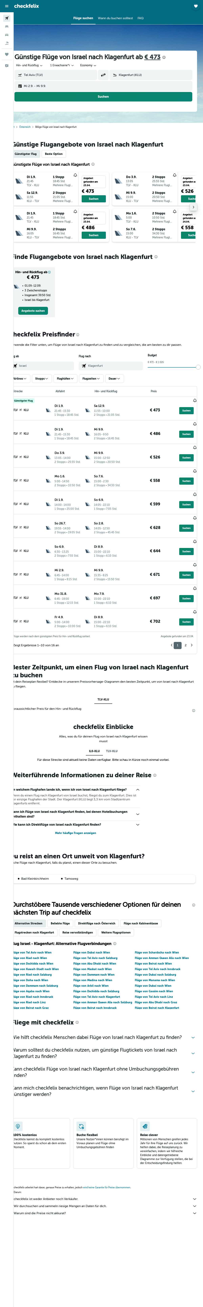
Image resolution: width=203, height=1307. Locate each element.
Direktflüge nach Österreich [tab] (106, 900)
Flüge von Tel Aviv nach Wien (41, 929)
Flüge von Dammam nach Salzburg (45, 962)
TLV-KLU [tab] (108, 671)
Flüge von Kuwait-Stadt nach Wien (45, 946)
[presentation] (174, 57)
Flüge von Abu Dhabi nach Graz (159, 979)
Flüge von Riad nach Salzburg (42, 951)
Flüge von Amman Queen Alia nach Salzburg (103, 981)
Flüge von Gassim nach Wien (157, 968)
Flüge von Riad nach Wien (39, 934)
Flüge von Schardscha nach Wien (160, 929)
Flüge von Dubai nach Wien (98, 929)
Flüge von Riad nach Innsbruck (42, 973)
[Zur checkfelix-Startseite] (26, 6)
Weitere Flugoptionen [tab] (126, 909)
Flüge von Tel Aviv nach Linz (157, 973)
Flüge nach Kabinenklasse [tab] (151, 900)
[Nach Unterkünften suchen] (7, 26)
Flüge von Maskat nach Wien (99, 946)
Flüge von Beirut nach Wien (156, 940)
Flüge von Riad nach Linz (39, 979)
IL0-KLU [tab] (99, 723)
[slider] (198, 371)
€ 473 (162, 57)
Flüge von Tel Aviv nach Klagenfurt (103, 973)
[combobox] (98, 65)
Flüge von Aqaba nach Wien (40, 968)
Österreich (34, 127)
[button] (6, 6)
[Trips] (7, 54)
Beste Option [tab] (64, 153)
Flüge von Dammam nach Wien (100, 951)
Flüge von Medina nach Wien (99, 957)
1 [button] (177, 617)
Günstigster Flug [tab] (36, 153)
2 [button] (186, 617)
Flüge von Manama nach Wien (158, 957)
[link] (42, 315)
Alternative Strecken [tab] (38, 900)
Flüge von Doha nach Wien (40, 957)
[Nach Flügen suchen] (7, 18)
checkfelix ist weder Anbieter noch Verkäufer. (110, 1182)
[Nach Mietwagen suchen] (7, 35)
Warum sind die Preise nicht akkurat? (110, 1196)
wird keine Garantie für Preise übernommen (116, 1170)
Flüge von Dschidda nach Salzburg (103, 968)
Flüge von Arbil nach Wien (97, 962)
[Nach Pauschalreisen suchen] (7, 43)
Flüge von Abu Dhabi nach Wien (101, 940)
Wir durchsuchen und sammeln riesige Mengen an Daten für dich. (110, 1189)
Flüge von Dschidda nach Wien (42, 940)
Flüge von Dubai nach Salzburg (159, 951)
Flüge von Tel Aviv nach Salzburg (102, 934)
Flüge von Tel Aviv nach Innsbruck (161, 946)
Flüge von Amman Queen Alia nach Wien (165, 934)
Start (22, 127)
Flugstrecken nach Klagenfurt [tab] (44, 909)
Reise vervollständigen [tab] (87, 909)
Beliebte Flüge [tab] (70, 900)
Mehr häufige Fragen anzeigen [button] (82, 810)
